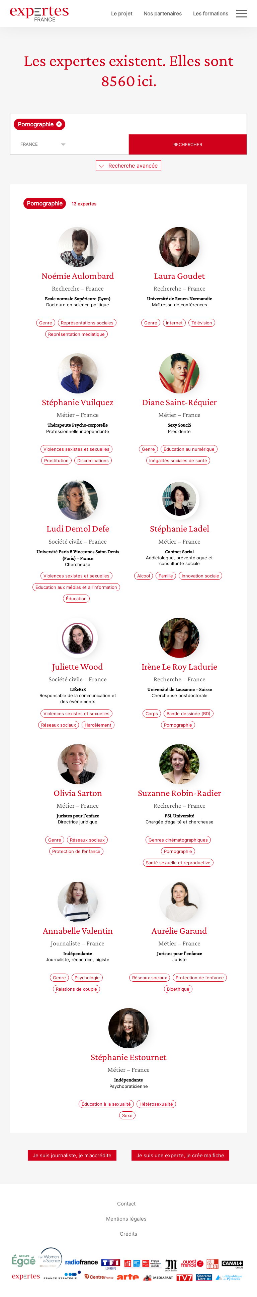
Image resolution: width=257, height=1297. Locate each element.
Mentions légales (126, 1218)
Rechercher (187, 144)
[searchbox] (120, 124)
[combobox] (128, 124)
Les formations (210, 13)
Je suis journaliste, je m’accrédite (72, 1155)
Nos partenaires (163, 13)
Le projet (121, 13)
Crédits (128, 1233)
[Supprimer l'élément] (59, 124)
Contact (126, 1203)
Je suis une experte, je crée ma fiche (180, 1155)
